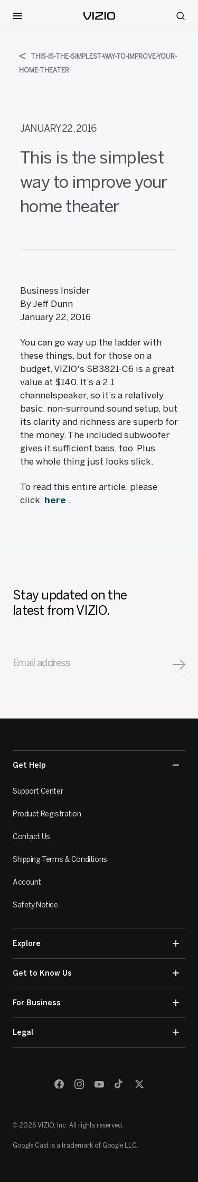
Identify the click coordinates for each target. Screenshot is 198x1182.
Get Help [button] (96, 765)
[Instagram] (79, 1084)
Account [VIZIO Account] (27, 882)
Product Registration (47, 814)
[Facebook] (59, 1084)
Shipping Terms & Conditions (60, 859)
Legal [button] (96, 1032)
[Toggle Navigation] (17, 16)
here (55, 500)
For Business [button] (96, 1002)
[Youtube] (99, 1084)
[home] (99, 16)
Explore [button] (96, 943)
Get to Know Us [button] (96, 973)
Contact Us (31, 836)
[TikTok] (119, 1084)
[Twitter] (139, 1084)
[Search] (180, 16)
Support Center (38, 791)
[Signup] (179, 664)
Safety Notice (35, 905)
